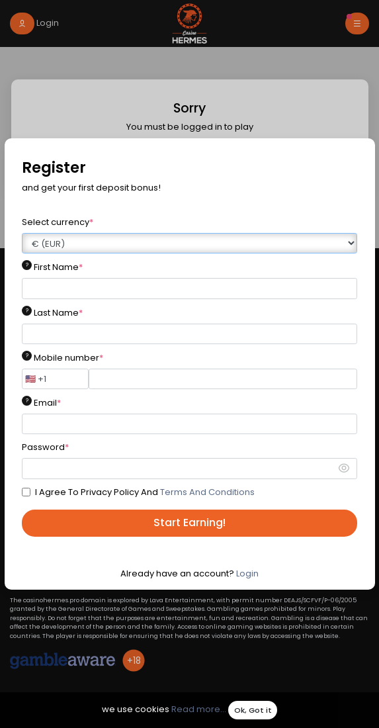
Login (247, 573)
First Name (58, 267)
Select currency (57, 222)
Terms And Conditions (207, 492)
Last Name (58, 312)
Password (45, 447)
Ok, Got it (253, 710)
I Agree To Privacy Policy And (145, 492)
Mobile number (68, 357)
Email (47, 402)
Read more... (198, 710)
